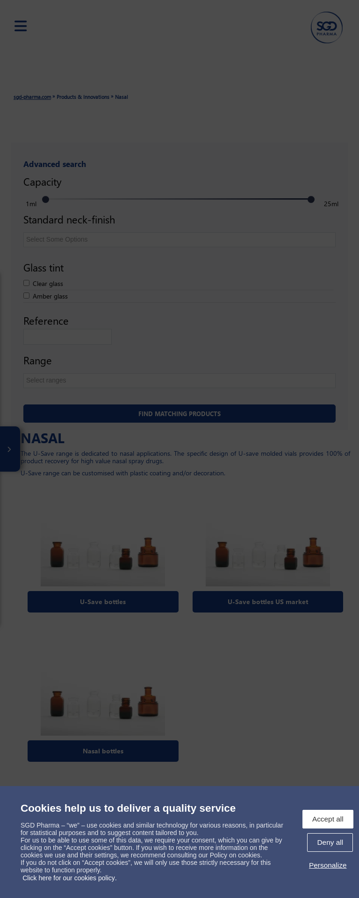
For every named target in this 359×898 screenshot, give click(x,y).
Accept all (328, 819)
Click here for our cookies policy (68, 878)
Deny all (330, 842)
